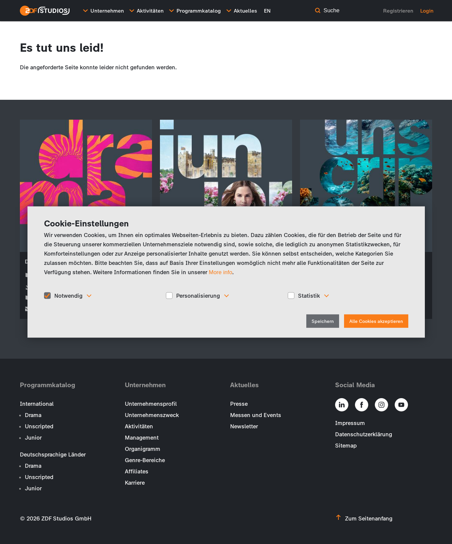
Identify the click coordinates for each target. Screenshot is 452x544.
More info (220, 272)
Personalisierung (198, 295)
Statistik (309, 295)
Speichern (323, 321)
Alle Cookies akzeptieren (376, 321)
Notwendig (68, 295)
